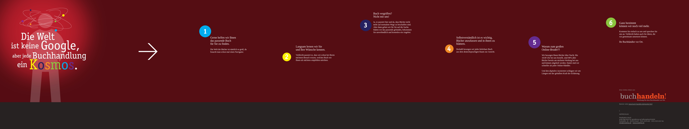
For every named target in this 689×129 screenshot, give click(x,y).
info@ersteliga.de (625, 123)
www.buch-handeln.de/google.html (640, 104)
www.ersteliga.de (638, 123)
